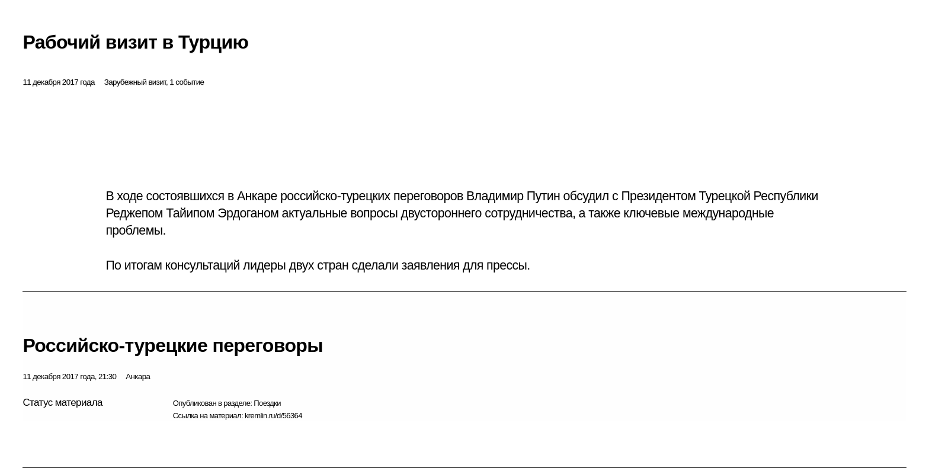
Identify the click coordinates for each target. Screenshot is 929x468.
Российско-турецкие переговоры (173, 345)
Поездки (267, 403)
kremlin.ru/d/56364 (273, 415)
